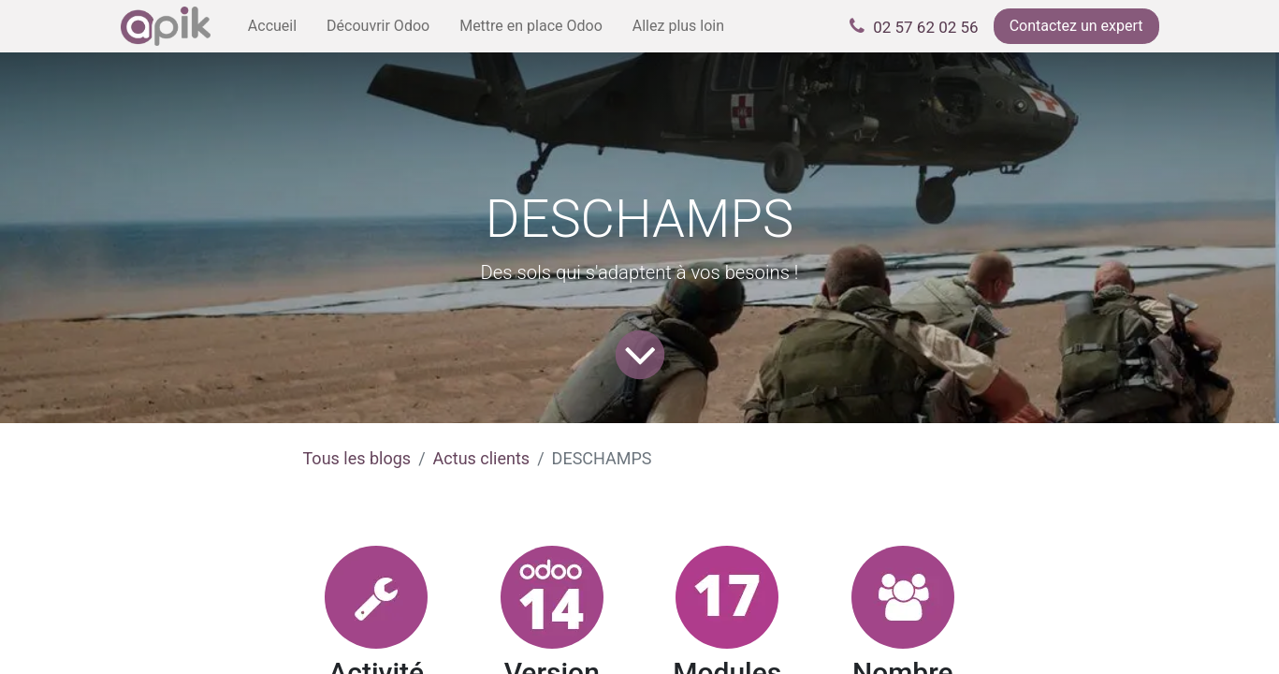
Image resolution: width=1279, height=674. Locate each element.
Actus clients (481, 458)
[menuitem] (272, 26)
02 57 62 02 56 (925, 27)
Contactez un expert (1076, 26)
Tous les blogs (357, 458)
